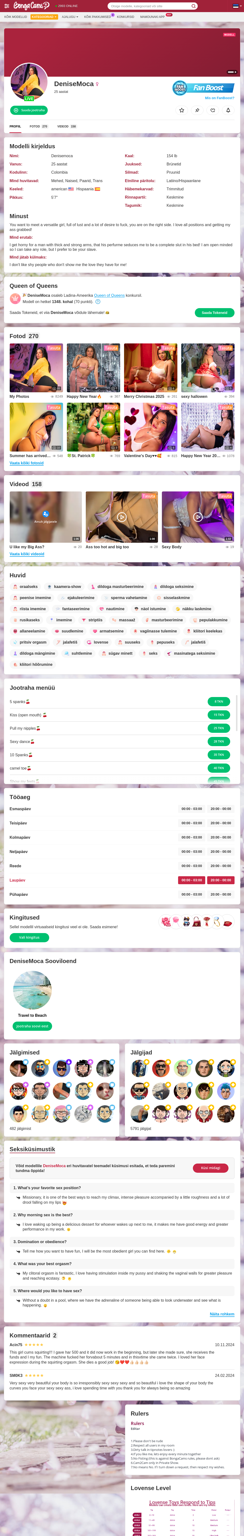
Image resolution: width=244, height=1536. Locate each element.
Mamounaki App (153, 16)
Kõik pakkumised (98, 16)
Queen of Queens (109, 295)
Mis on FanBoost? (219, 98)
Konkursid (125, 17)
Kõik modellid (15, 17)
